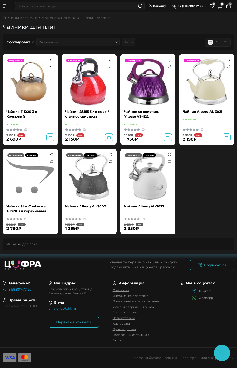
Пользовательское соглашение (136, 301)
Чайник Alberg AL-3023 (144, 206)
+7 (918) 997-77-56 (17, 289)
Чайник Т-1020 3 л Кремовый (21, 114)
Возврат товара (124, 318)
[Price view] (225, 42)
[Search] (140, 6)
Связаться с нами (125, 312)
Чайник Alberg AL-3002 (85, 206)
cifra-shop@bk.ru (62, 308)
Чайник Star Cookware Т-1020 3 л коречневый (26, 208)
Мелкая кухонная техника (60, 17)
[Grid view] (210, 42)
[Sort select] (78, 42)
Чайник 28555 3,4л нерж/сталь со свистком (87, 114)
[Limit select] (128, 42)
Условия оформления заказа (133, 307)
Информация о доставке (130, 295)
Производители (124, 329)
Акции (117, 340)
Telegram (201, 291)
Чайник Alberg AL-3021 (202, 112)
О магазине (121, 290)
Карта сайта (121, 323)
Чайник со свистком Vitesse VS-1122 (141, 114)
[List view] (217, 42)
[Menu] (5, 6)
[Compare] (52, 66)
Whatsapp (202, 297)
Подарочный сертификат (131, 334)
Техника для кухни (24, 17)
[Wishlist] (52, 60)
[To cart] (50, 137)
